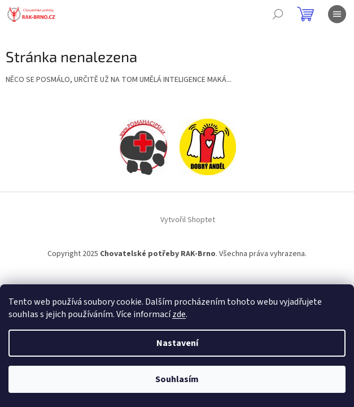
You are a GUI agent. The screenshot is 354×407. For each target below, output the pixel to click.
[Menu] (337, 14)
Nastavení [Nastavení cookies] (177, 343)
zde (179, 314)
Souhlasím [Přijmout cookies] (177, 379)
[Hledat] (277, 14)
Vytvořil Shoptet (187, 220)
